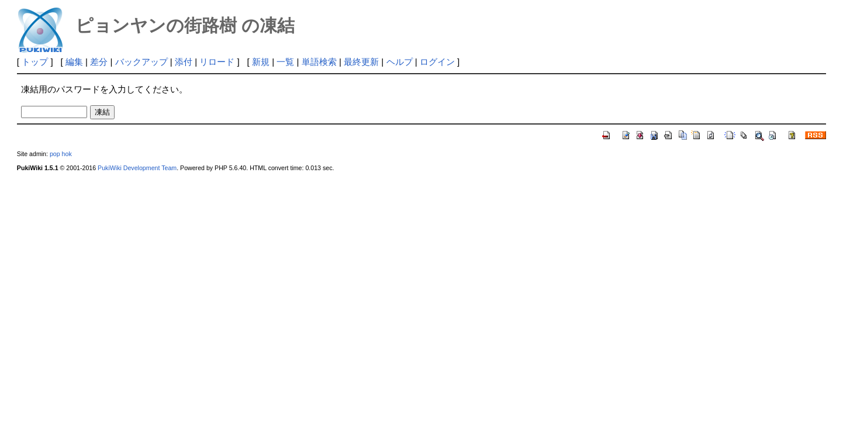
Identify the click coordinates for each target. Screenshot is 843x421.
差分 (99, 62)
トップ (35, 62)
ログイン (437, 62)
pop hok (61, 153)
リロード (216, 62)
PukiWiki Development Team (137, 167)
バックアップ (141, 62)
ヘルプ (399, 62)
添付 (183, 62)
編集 (74, 62)
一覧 (285, 62)
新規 (261, 62)
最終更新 (361, 62)
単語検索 (319, 62)
